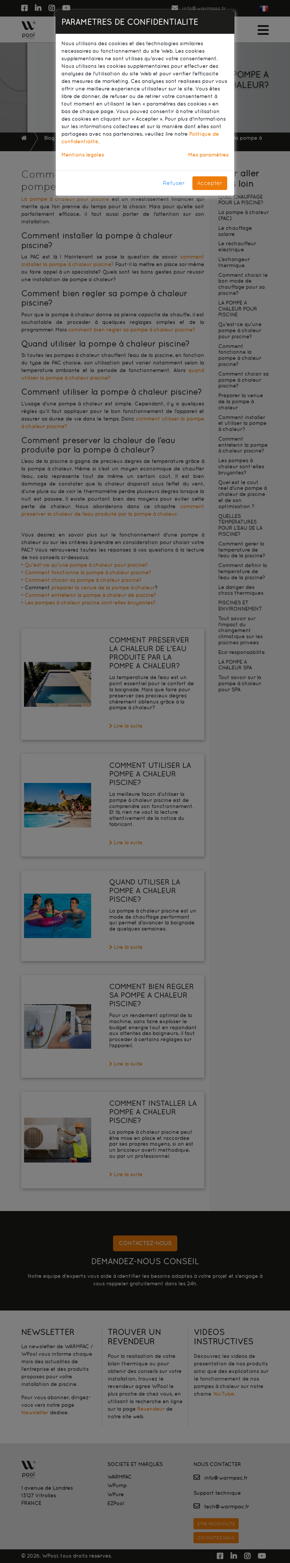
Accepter (210, 183)
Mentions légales (82, 155)
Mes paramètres (208, 155)
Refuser (174, 183)
